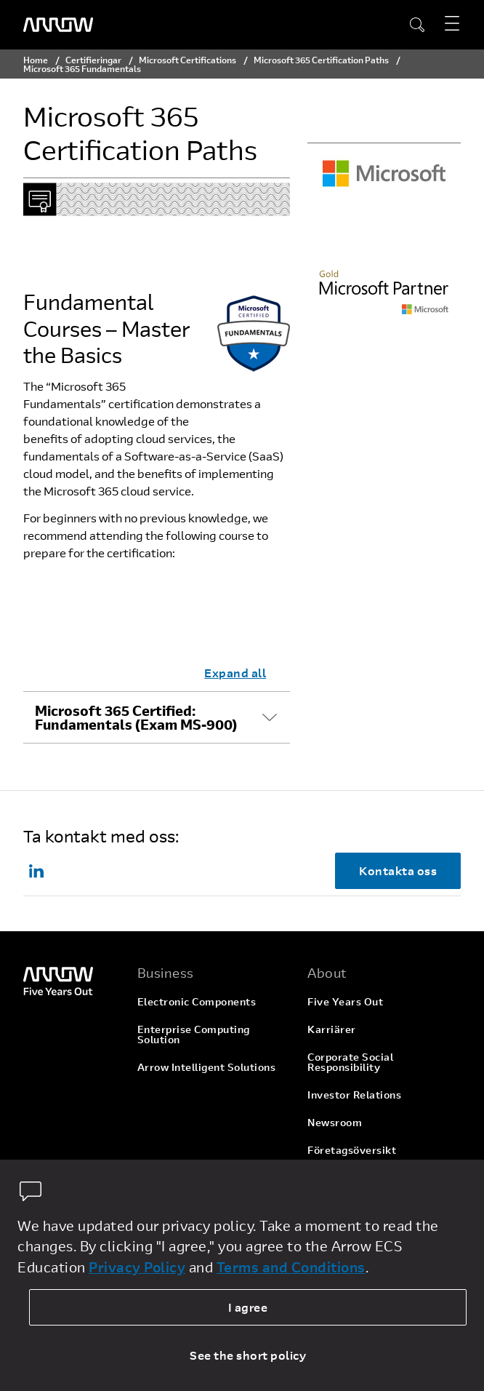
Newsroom (334, 1122)
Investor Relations (354, 1094)
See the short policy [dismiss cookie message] (248, 1355)
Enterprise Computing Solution (193, 1034)
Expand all (235, 672)
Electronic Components (197, 1001)
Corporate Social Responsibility (350, 1062)
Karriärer (331, 1029)
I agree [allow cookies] (248, 1307)
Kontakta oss (398, 870)
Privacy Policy (137, 1267)
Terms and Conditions (291, 1267)
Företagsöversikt (351, 1150)
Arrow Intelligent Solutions (206, 1067)
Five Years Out (345, 1001)
